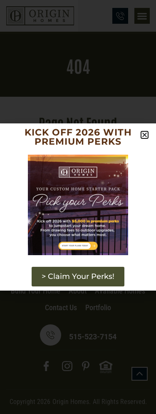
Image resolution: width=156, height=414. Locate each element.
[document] (78, 207)
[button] (144, 135)
